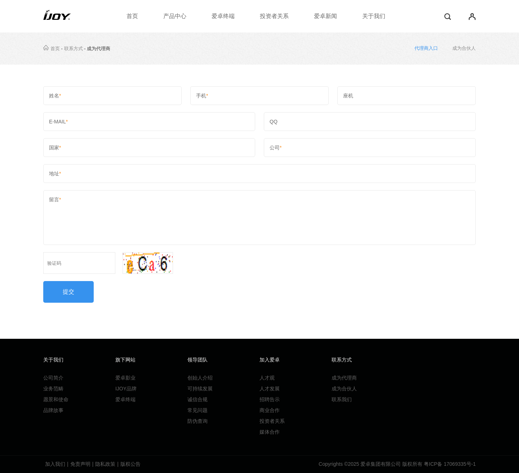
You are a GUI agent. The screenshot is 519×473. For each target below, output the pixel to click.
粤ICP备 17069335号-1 (450, 464)
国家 (149, 148)
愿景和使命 (55, 399)
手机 (259, 96)
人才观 (267, 378)
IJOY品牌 (126, 388)
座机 (406, 96)
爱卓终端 (223, 16)
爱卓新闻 (325, 16)
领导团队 (197, 360)
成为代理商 (344, 378)
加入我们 (55, 464)
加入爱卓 (270, 360)
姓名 (112, 96)
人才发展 (270, 388)
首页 (132, 16)
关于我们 (373, 16)
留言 (259, 217)
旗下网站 (125, 360)
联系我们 (342, 399)
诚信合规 (197, 399)
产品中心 (174, 16)
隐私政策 (105, 464)
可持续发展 (200, 388)
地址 (259, 174)
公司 (370, 148)
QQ (370, 122)
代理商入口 (426, 48)
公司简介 (53, 378)
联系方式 (73, 48)
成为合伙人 (464, 48)
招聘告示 (270, 399)
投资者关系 (274, 16)
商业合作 (270, 410)
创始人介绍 (200, 378)
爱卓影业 (125, 378)
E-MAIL (149, 122)
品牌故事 (53, 410)
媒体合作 (270, 432)
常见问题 (197, 410)
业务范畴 (53, 388)
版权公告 (130, 464)
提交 (68, 292)
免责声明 (80, 464)
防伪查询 (197, 421)
